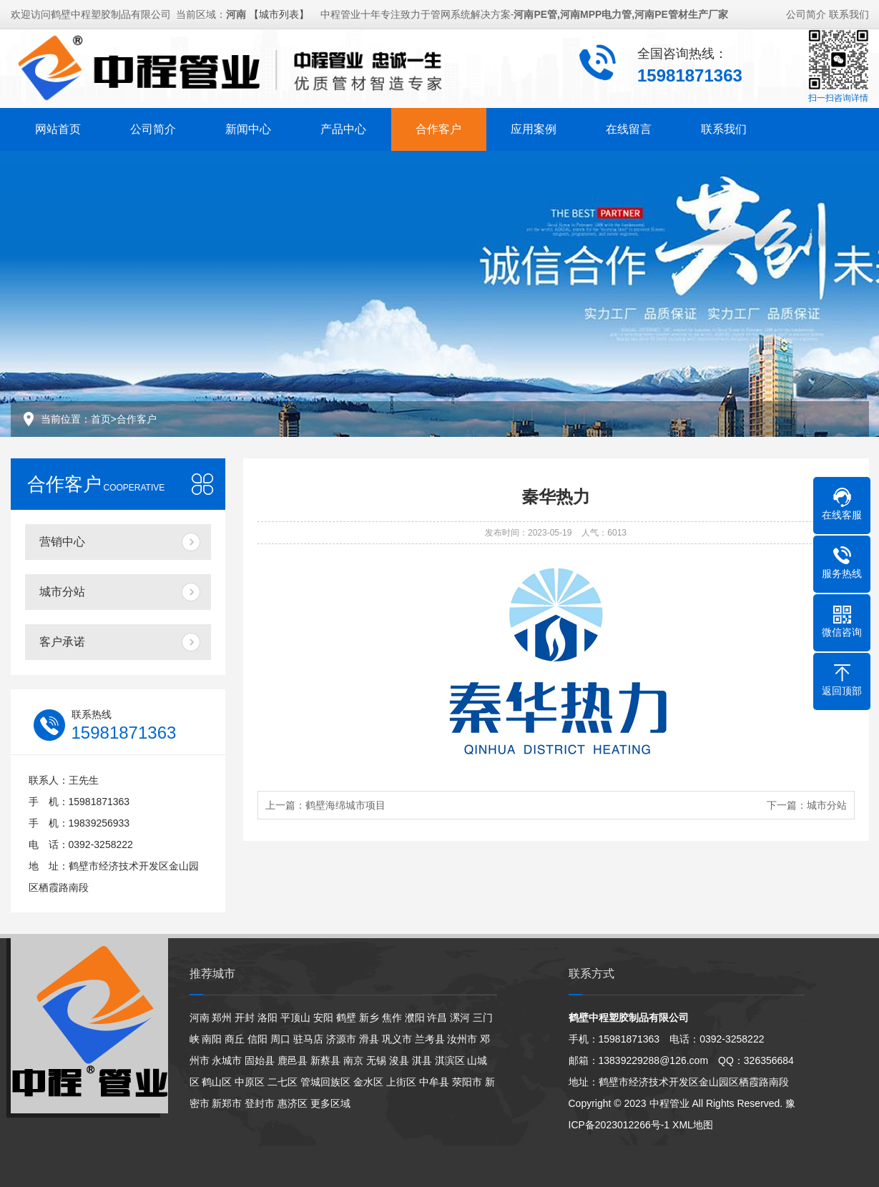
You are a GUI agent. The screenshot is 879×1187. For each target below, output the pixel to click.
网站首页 (58, 127)
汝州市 (462, 1039)
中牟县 (434, 1082)
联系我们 (849, 12)
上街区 (401, 1082)
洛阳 (267, 1017)
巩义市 (397, 1039)
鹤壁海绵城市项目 (345, 805)
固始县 (260, 1060)
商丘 (235, 1039)
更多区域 (330, 1103)
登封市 (260, 1103)
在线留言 (629, 127)
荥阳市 (467, 1082)
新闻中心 (248, 127)
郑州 (222, 1017)
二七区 (282, 1082)
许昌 (437, 1017)
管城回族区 (325, 1082)
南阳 (212, 1039)
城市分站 (62, 592)
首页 (101, 419)
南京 (353, 1060)
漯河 (460, 1017)
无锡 (376, 1060)
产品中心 (343, 127)
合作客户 (438, 127)
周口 (280, 1039)
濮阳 (415, 1017)
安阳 (323, 1017)
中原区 (250, 1082)
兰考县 (430, 1039)
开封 (245, 1017)
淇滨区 (450, 1060)
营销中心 (62, 542)
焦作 (392, 1017)
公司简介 (806, 12)
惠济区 (293, 1103)
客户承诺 (62, 642)
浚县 (399, 1060)
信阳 (257, 1039)
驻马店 (308, 1039)
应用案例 (533, 127)
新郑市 (227, 1103)
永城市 (227, 1060)
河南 (200, 1017)
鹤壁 (346, 1017)
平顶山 (295, 1017)
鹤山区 (217, 1082)
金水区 (368, 1082)
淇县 (422, 1060)
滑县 (369, 1039)
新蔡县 (325, 1060)
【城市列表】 (279, 12)
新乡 (369, 1017)
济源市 (341, 1039)
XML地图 (692, 1125)
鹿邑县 (293, 1060)
